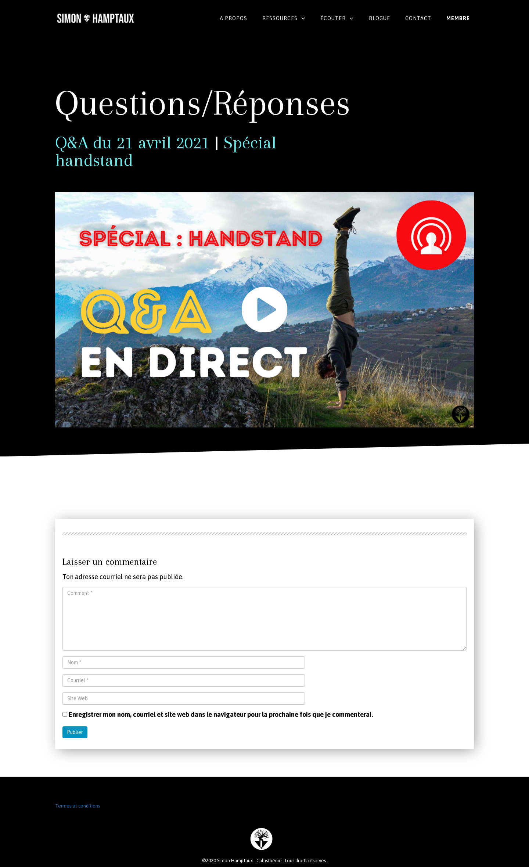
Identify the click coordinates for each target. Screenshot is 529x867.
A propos (233, 18)
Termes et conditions (77, 806)
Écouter (333, 18)
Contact (418, 18)
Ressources (280, 18)
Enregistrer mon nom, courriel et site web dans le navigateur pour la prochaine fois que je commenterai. (221, 714)
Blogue (379, 18)
